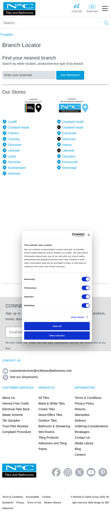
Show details (77, 317)
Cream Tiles (46, 409)
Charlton (13, 133)
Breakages (82, 432)
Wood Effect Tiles (50, 415)
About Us (8, 398)
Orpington (68, 156)
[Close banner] (89, 235)
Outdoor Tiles (47, 420)
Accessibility (32, 497)
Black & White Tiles (51, 403)
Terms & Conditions (88, 398)
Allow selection (57, 335)
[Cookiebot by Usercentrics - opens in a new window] (71, 235)
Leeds (12, 156)
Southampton (17, 167)
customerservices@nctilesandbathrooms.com (37, 370)
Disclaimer (7, 502)
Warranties (82, 415)
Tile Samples (11, 420)
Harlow (67, 145)
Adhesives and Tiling (52, 443)
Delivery (80, 420)
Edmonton (69, 139)
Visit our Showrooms (20, 377)
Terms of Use (34, 502)
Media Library (84, 443)
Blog (78, 449)
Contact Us (82, 437)
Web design (94, 502)
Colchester (69, 133)
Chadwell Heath (73, 122)
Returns (80, 409)
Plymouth (14, 162)
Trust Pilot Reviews (15, 426)
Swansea (14, 173)
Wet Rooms (46, 432)
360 (107, 502)
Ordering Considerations (91, 426)
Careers (80, 454)
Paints (42, 449)
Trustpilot (6, 34)
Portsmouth (70, 162)
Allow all (57, 326)
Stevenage (69, 167)
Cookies (46, 497)
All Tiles (43, 398)
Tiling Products (48, 437)
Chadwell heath (72, 127)
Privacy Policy (84, 403)
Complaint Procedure (16, 432)
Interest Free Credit (15, 403)
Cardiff (12, 122)
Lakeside (14, 150)
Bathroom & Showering (54, 426)
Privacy (20, 502)
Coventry (14, 139)
